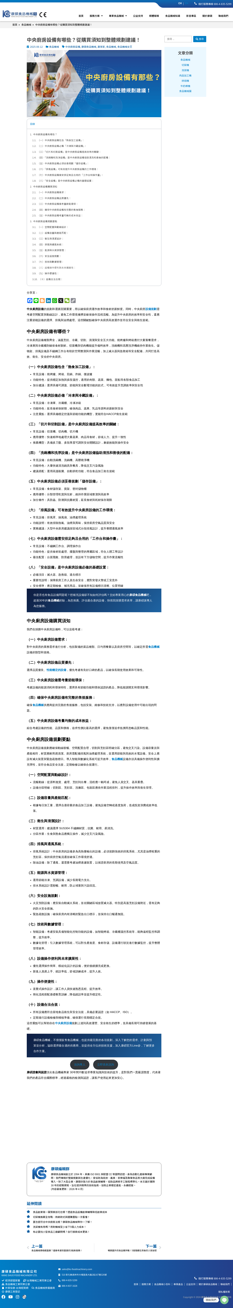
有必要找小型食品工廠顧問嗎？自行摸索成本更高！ (61, 1232)
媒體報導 (154, 16)
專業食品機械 (118, 16)
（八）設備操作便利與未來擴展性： (57, 267)
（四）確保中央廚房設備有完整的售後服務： (62, 209)
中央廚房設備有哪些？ (45, 134)
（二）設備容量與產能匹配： (53, 232)
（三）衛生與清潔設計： (51, 238)
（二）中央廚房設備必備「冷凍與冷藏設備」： (62, 145)
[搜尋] (199, 39)
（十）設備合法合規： (51, 279)
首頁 (81, 16)
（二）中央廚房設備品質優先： (54, 198)
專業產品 (178, 1284)
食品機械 (26, 24)
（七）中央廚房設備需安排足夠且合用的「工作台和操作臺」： (71, 175)
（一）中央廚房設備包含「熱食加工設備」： (61, 140)
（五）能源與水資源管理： (52, 250)
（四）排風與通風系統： (51, 244)
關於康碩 (207, 16)
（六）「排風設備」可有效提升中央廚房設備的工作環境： (68, 169)
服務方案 (96, 16)
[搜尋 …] (178, 39)
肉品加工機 (185, 75)
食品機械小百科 (162, 1284)
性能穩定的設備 (56, 670)
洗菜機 (185, 70)
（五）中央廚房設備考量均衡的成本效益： (60, 215)
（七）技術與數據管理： (51, 261)
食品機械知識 (172, 16)
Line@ (136, 1045)
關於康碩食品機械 (208, 1284)
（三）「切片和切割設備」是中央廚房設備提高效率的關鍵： (69, 151)
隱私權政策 (224, 1291)
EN (186, 3)
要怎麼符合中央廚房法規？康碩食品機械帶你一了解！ (62, 1222)
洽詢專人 (79, 1064)
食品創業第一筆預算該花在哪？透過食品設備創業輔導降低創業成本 (70, 1212)
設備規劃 (151, 309)
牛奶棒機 (185, 86)
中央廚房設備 (63, 1023)
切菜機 (185, 65)
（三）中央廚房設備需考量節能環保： (58, 203)
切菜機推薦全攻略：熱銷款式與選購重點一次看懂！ (61, 1217)
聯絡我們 (223, 16)
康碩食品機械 (137, 594)
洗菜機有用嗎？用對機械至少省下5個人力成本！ (59, 1227)
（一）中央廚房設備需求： (52, 192)
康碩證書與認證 (37, 1072)
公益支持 (138, 16)
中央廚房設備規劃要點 (45, 221)
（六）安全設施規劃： (50, 256)
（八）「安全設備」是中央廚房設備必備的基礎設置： (66, 180)
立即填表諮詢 (105, 1064)
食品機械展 (185, 91)
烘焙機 (185, 81)
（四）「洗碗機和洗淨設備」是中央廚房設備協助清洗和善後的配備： (74, 157)
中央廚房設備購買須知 (45, 186)
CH (180, 3)
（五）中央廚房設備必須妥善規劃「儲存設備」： (63, 163)
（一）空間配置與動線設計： (53, 227)
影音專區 (191, 16)
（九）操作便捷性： (48, 273)
